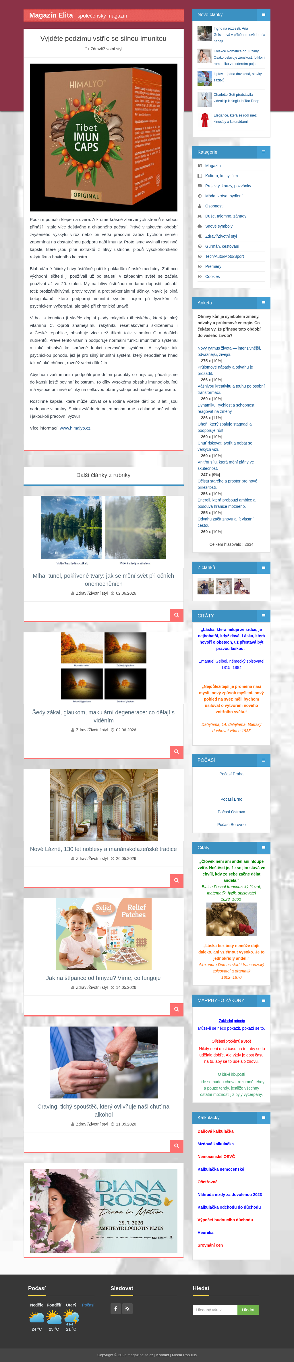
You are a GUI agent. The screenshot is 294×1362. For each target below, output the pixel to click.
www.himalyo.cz (75, 428)
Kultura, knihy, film (221, 175)
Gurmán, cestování (222, 246)
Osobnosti (214, 206)
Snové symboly (219, 226)
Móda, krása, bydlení (224, 196)
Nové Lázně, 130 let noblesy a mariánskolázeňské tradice (103, 849)
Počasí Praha (231, 774)
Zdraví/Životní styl (106, 49)
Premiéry (213, 266)
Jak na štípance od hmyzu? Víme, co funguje (103, 978)
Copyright (105, 1355)
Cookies (212, 276)
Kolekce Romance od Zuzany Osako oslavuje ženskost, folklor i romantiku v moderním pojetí (239, 57)
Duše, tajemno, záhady (225, 216)
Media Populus (184, 1355)
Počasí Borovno (231, 824)
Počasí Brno (231, 799)
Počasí (88, 1305)
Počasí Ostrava (231, 812)
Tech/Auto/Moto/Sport (224, 256)
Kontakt (162, 1355)
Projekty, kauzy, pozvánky (228, 186)
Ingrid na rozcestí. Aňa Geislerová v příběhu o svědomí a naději (239, 34)
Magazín (213, 165)
